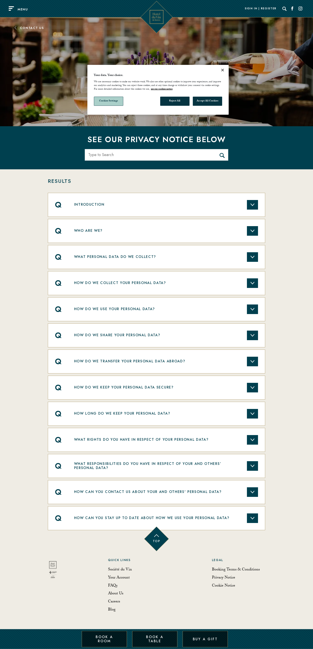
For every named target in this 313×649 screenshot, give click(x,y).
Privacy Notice (223, 578)
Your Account (119, 578)
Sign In (251, 8)
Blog (112, 610)
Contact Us (29, 28)
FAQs (112, 586)
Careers (114, 602)
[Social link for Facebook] (292, 9)
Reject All (174, 101)
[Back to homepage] (52, 571)
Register (268, 8)
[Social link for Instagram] (300, 9)
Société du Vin (120, 570)
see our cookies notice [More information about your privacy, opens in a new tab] (162, 89)
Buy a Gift (205, 638)
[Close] (222, 70)
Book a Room (104, 638)
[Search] (284, 9)
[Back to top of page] (156, 539)
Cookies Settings (108, 101)
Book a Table (154, 638)
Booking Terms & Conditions (236, 570)
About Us (115, 593)
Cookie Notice (223, 586)
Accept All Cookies (207, 101)
